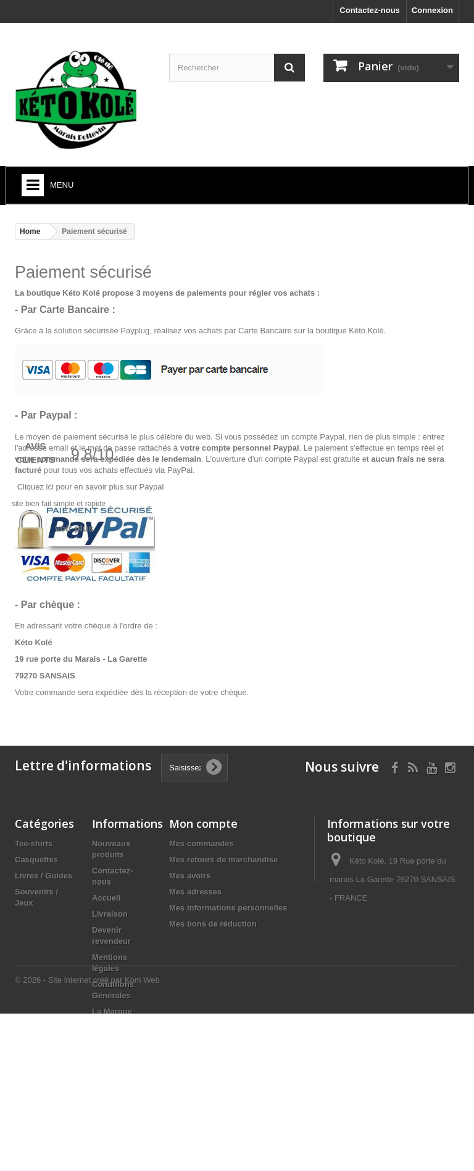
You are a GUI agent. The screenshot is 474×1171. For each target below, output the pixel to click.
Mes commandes (201, 843)
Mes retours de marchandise (223, 859)
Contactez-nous (369, 10)
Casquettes (36, 859)
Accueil (106, 897)
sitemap (107, 1093)
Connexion (432, 10)
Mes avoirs (189, 875)
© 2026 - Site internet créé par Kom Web (87, 1137)
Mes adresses (195, 891)
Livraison (110, 914)
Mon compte (203, 823)
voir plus (74, 528)
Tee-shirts (33, 843)
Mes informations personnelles (228, 907)
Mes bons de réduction (213, 923)
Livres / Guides (43, 875)
